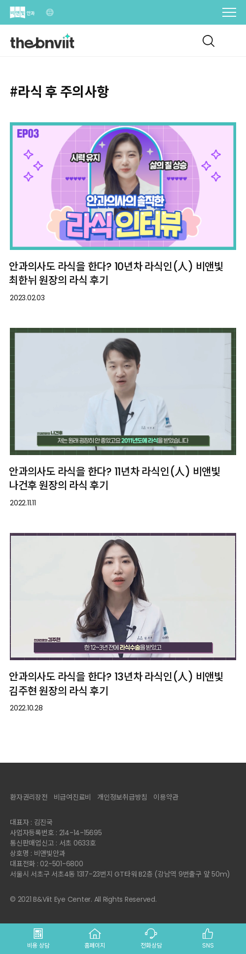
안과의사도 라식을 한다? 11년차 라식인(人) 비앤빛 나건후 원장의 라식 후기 (114, 478)
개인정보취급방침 (122, 797)
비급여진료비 (73, 797)
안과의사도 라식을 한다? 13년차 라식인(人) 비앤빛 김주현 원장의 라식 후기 (116, 684)
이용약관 (165, 797)
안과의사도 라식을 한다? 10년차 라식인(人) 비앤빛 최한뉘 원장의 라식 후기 (116, 273)
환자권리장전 (29, 797)
